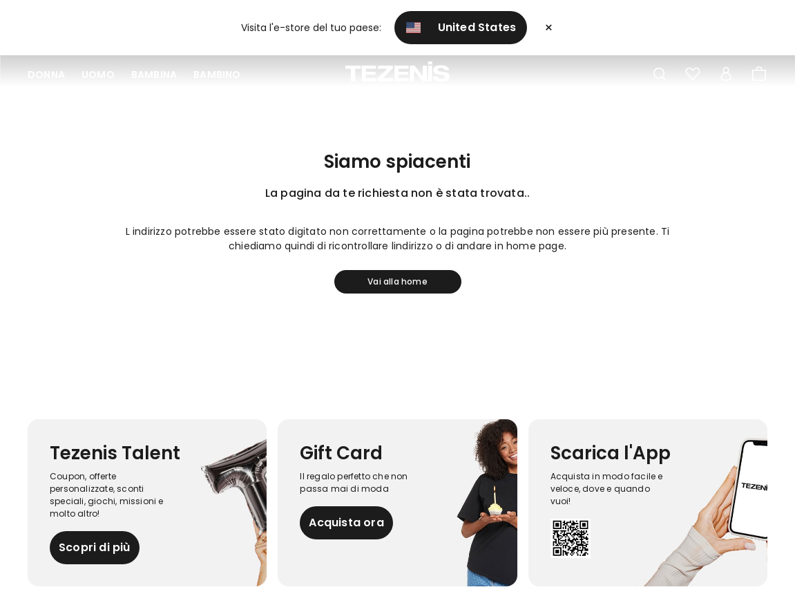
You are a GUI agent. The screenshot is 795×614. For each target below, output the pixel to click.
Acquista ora (346, 522)
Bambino (216, 74)
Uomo (98, 74)
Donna (46, 74)
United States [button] (461, 27)
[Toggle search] (659, 74)
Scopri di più (95, 547)
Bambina (154, 74)
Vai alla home (397, 281)
